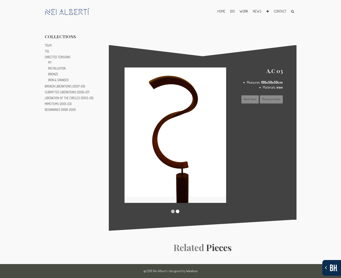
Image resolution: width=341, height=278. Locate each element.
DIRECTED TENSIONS (58, 57)
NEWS (257, 11)
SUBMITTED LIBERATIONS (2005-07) (67, 92)
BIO (232, 11)
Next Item (250, 99)
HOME (221, 11)
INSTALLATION (57, 68)
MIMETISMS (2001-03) (58, 104)
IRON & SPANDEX (58, 80)
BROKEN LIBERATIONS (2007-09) (65, 86)
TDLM (48, 45)
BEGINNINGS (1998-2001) (60, 110)
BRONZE (53, 74)
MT (50, 62)
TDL (47, 51)
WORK (244, 11)
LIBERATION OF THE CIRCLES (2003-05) (69, 98)
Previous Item (271, 99)
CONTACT (280, 11)
